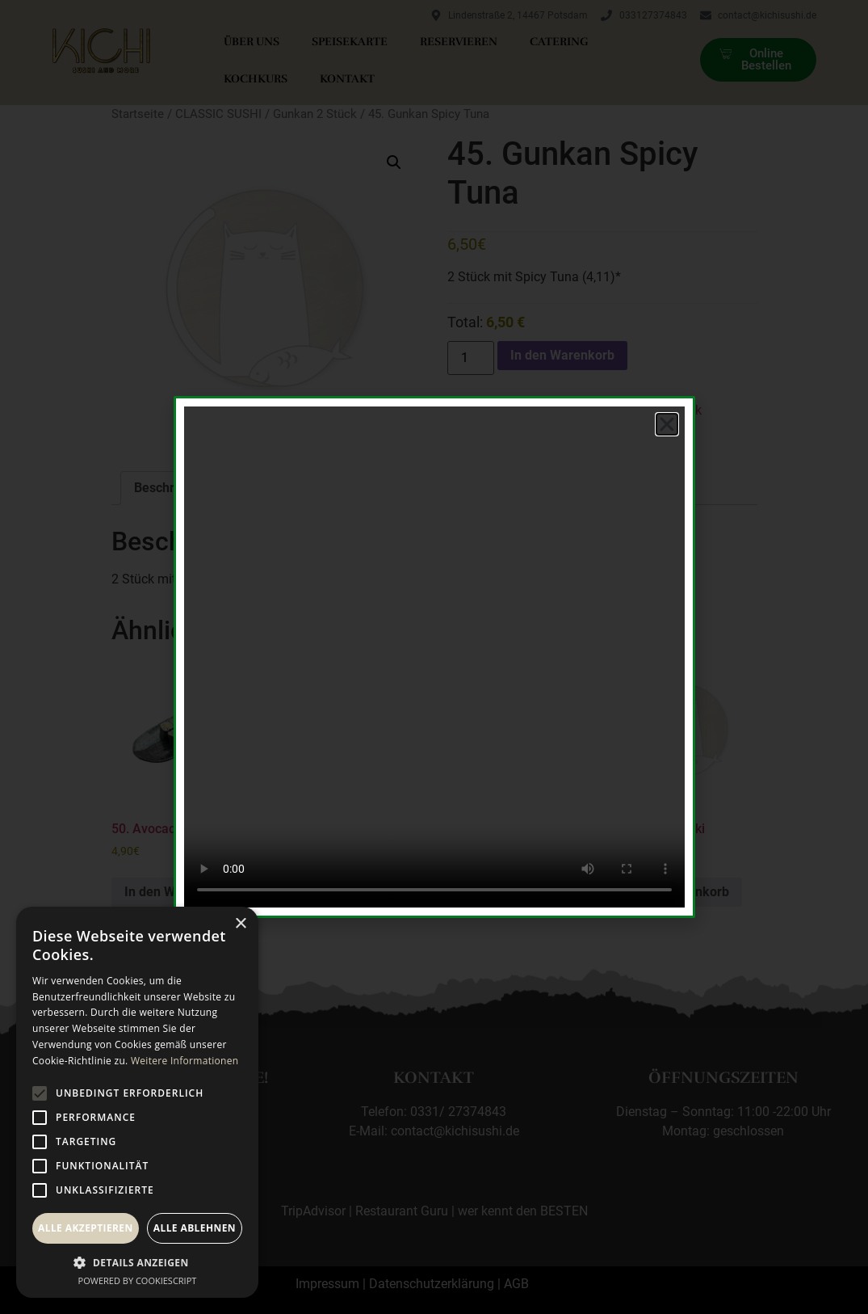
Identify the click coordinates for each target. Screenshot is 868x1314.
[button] (667, 424)
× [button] (240, 924)
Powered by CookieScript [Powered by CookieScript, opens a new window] (137, 1280)
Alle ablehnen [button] (194, 1228)
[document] (434, 657)
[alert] (137, 1102)
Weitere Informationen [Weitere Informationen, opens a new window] (185, 1061)
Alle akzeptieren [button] (85, 1228)
